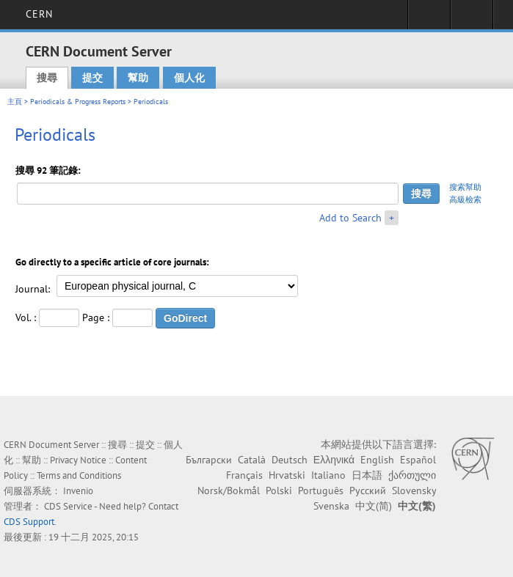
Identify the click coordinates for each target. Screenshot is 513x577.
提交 (92, 77)
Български (209, 459)
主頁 (14, 101)
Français (244, 475)
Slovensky (414, 490)
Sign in (429, 19)
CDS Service (68, 506)
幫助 (138, 77)
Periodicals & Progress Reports (77, 101)
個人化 (189, 77)
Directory (471, 19)
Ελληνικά (333, 459)
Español (418, 459)
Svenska (331, 505)
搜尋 (47, 77)
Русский (367, 490)
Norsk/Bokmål (228, 490)
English (377, 459)
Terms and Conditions (79, 475)
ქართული (412, 475)
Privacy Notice (78, 460)
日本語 (367, 475)
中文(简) (373, 505)
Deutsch (290, 459)
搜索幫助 (465, 187)
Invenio (78, 491)
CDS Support (29, 521)
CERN (39, 14)
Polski (279, 490)
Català (252, 459)
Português (320, 490)
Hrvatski (287, 475)
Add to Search (350, 217)
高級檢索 (465, 199)
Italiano (328, 475)
